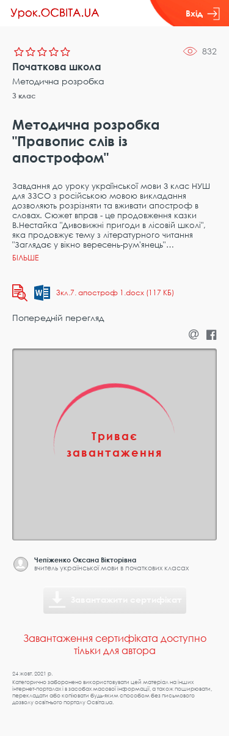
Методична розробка (58, 81)
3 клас (24, 95)
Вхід (203, 13)
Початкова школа (56, 67)
